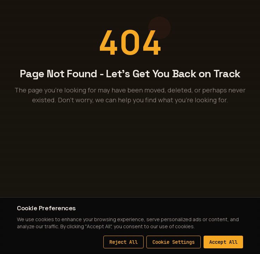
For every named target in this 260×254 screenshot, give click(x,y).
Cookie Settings (173, 242)
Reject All (123, 242)
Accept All (223, 242)
